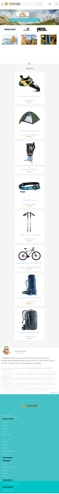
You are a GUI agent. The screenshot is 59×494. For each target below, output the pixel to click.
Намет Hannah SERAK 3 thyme (29, 131)
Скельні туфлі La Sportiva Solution (29, 96)
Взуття (5, 445)
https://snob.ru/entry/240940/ (39, 368)
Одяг (4, 431)
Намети (5, 428)
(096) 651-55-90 (8, 490)
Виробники (6, 454)
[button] (1, 16)
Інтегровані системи (9, 451)
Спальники (6, 425)
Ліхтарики (6, 448)
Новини (5, 473)
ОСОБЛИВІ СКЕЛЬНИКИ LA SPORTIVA (24, 20)
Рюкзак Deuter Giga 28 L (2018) (29, 332)
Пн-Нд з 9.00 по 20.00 (10, 483)
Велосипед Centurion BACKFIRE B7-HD (29, 263)
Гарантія (5, 470)
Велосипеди (7, 434)
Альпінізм (6, 441)
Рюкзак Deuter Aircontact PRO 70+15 (29, 298)
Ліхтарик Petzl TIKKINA (29, 200)
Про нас (5, 464)
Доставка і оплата (8, 467)
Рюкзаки (5, 422)
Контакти (6, 476)
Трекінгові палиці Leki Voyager (29, 235)
